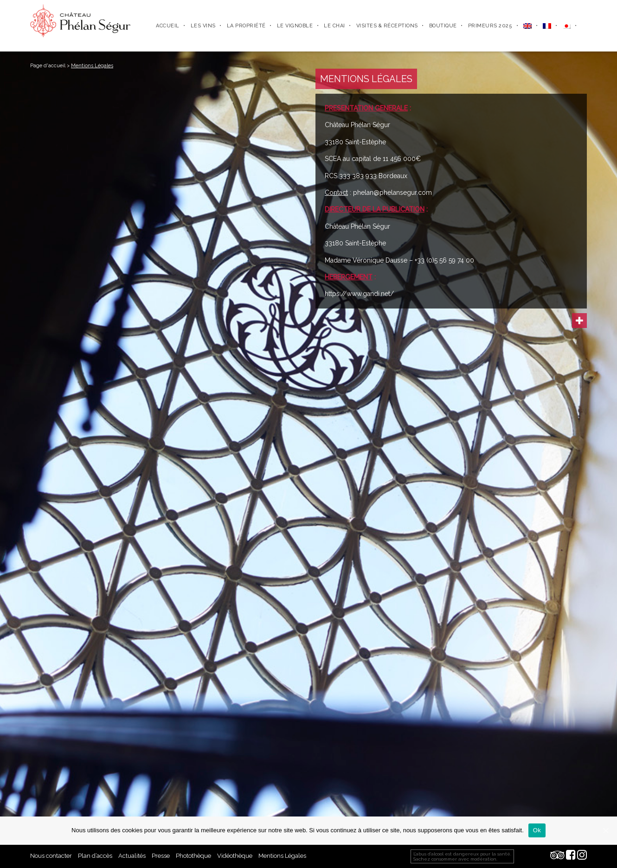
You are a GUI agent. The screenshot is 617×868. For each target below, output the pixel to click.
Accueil (168, 26)
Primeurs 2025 (490, 26)
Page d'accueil (47, 66)
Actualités (132, 855)
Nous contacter (51, 855)
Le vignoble (295, 26)
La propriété (246, 26)
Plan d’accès (95, 855)
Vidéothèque (234, 855)
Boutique (443, 26)
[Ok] (605, 830)
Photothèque (193, 855)
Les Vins (203, 26)
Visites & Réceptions (387, 26)
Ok (537, 830)
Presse (161, 855)
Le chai (334, 26)
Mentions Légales (282, 855)
